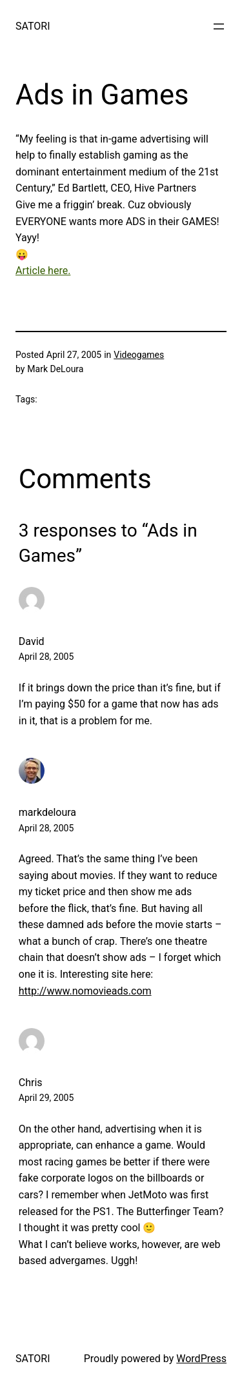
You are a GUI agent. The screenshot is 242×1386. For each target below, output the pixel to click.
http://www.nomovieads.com (85, 991)
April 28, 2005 (46, 656)
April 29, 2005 (46, 1098)
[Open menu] (219, 26)
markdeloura (47, 812)
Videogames (139, 355)
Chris (31, 1082)
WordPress (201, 1358)
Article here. (42, 270)
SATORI (32, 26)
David (32, 641)
